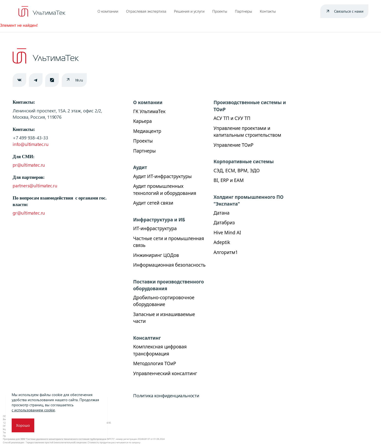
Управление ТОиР (233, 145)
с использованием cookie (33, 410)
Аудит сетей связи (153, 203)
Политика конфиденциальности (166, 395)
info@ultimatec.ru (31, 144)
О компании (107, 11)
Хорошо (23, 425)
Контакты (268, 11)
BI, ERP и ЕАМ (229, 180)
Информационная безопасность (169, 265)
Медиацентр (147, 131)
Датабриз (224, 222)
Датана (222, 213)
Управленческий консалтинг (165, 373)
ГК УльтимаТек (149, 111)
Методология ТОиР (154, 363)
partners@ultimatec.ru (35, 185)
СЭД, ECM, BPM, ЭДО (237, 170)
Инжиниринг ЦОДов (156, 255)
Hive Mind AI (227, 232)
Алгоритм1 (226, 252)
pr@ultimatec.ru (29, 165)
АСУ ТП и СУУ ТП (232, 118)
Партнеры (243, 11)
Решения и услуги (189, 11)
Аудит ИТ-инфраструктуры (162, 176)
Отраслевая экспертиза (146, 11)
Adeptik (222, 242)
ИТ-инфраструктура (155, 228)
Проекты (219, 11)
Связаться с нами (349, 11)
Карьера (142, 121)
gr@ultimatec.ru (29, 213)
